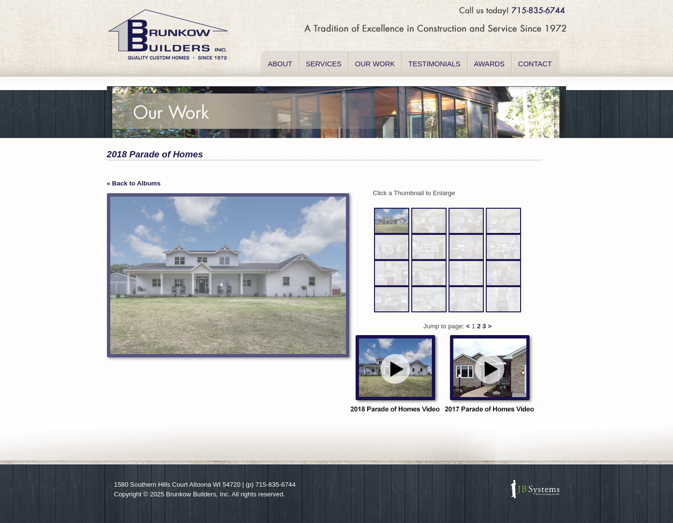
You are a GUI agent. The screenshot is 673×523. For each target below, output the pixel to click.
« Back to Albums (134, 183)
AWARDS (489, 64)
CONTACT (535, 64)
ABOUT (280, 64)
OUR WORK (375, 64)
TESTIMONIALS (434, 64)
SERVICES (324, 64)
